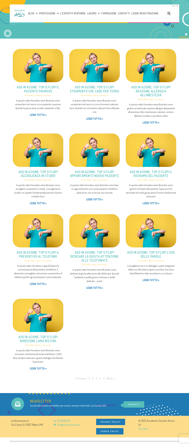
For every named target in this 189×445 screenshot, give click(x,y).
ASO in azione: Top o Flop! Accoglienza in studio (38, 174)
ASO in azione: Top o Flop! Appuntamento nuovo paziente (94, 174)
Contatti (124, 13)
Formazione (109, 13)
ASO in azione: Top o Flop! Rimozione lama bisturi (38, 339)
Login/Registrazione (145, 13)
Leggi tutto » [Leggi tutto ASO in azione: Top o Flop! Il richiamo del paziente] (151, 203)
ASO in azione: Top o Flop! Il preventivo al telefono (38, 254)
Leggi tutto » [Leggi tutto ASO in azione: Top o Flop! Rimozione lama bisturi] (38, 368)
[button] (168, 13)
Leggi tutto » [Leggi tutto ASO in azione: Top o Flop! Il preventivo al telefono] (38, 284)
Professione (49, 13)
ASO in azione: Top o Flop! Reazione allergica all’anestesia (151, 91)
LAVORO (93, 13)
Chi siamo (143, 428)
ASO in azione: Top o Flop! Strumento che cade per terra (94, 89)
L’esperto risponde (73, 13)
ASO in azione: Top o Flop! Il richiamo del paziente (151, 174)
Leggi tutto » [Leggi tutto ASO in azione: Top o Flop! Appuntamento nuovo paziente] (94, 199)
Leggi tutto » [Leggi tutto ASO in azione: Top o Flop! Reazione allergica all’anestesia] (151, 122)
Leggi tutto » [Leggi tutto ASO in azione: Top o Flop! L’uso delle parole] (151, 280)
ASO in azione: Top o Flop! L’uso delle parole (151, 254)
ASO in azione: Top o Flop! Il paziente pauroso (38, 89)
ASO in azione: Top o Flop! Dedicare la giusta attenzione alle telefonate (94, 256)
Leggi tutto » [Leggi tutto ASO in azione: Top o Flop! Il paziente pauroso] (38, 114)
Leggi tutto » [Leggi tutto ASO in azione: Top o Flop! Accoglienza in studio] (38, 203)
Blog (33, 13)
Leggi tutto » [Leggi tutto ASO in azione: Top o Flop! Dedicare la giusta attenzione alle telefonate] (94, 287)
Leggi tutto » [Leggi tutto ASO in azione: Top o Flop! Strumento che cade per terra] (94, 118)
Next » (110, 378)
